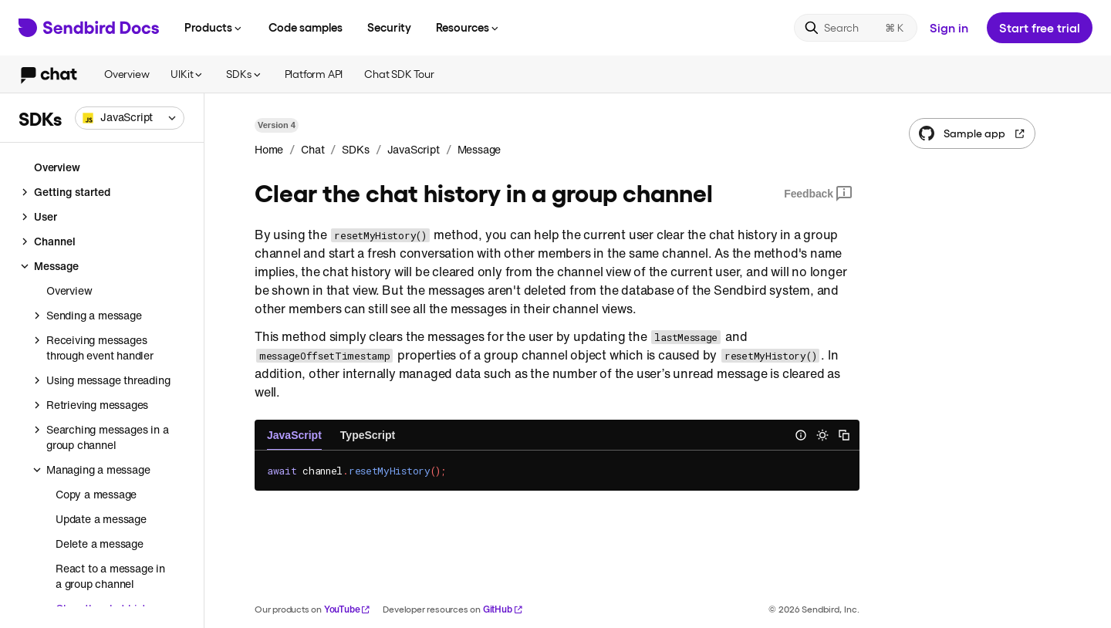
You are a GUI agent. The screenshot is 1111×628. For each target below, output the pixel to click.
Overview (126, 73)
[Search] (855, 28)
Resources (468, 27)
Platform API (314, 73)
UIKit (187, 73)
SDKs (244, 73)
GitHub (503, 609)
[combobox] (129, 118)
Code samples (305, 27)
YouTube (347, 609)
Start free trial (1039, 27)
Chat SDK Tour (399, 73)
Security (389, 27)
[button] (129, 118)
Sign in (949, 27)
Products (214, 27)
